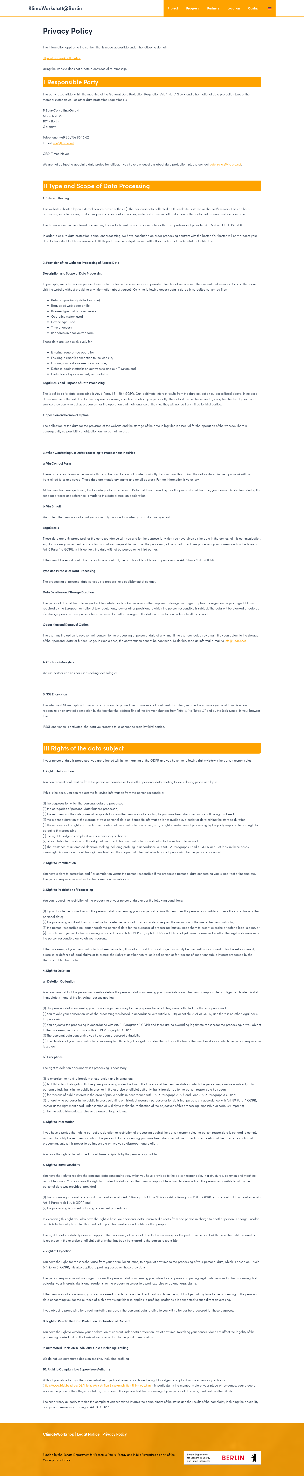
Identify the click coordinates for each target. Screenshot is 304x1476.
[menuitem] (270, 8)
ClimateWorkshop (58, 1434)
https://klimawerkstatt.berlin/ (62, 58)
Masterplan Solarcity (62, 1459)
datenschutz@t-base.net (226, 164)
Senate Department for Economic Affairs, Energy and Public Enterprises (112, 1454)
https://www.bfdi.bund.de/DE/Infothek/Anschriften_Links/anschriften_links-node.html (101, 1385)
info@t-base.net (64, 142)
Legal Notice (88, 1434)
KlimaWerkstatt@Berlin (55, 8)
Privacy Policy (114, 1434)
